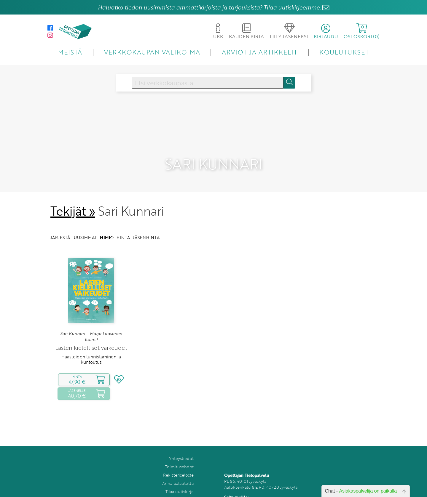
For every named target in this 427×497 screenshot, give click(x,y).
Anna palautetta (178, 472)
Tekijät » (72, 199)
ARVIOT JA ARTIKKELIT (259, 52)
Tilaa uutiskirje (179, 480)
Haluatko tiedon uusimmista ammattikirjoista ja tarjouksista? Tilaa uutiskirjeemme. (209, 7)
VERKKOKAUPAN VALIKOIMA (152, 52)
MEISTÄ (70, 52)
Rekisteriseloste (178, 464)
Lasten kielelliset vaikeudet (91, 336)
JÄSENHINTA (146, 226)
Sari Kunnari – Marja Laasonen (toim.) (91, 325)
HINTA (123, 226)
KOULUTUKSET (344, 52)
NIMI (107, 226)
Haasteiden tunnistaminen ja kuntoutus (91, 348)
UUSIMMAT (85, 226)
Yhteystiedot (181, 447)
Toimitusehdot (179, 456)
